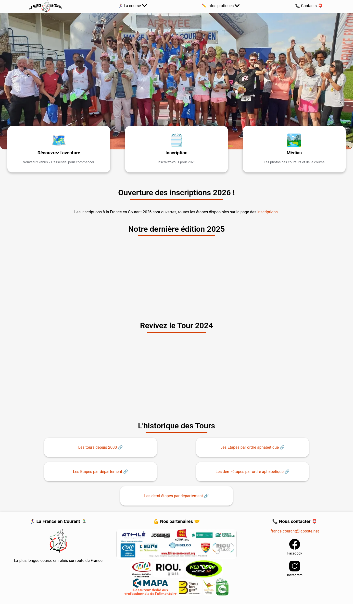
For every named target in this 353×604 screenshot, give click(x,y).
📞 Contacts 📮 (309, 5)
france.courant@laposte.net (295, 531)
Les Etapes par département (97, 471)
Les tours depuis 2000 (97, 447)
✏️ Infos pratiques (221, 5)
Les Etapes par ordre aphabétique (249, 447)
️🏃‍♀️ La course (132, 5)
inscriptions (267, 212)
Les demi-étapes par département (173, 496)
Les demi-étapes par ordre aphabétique (249, 471)
